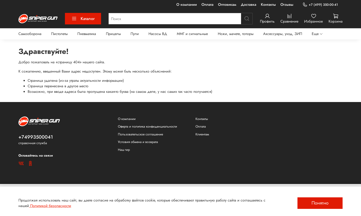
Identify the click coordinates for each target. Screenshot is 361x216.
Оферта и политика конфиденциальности (147, 126)
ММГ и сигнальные (192, 33)
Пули (135, 33)
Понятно (320, 203)
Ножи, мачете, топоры (235, 33)
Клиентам (202, 134)
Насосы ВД (157, 33)
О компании (186, 4)
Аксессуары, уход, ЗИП (282, 33)
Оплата (207, 4)
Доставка (248, 4)
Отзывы (286, 4)
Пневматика (86, 33)
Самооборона (29, 33)
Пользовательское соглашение (140, 134)
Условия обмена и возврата (138, 142)
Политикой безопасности (50, 205)
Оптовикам (227, 4)
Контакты (268, 4)
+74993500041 (35, 137)
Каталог (83, 19)
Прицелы (113, 33)
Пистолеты (59, 33)
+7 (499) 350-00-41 (320, 4)
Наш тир (124, 149)
